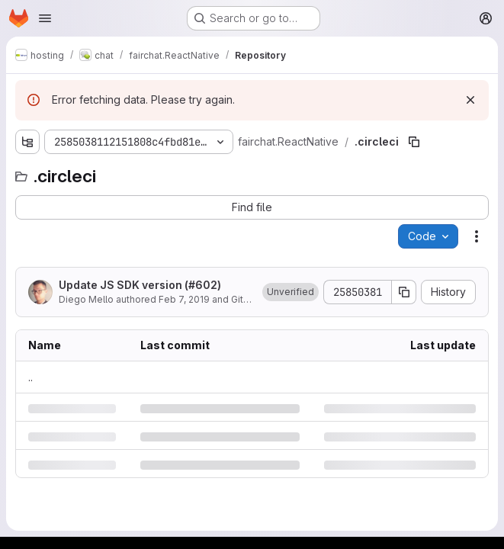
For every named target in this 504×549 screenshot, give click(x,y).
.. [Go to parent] (30, 377)
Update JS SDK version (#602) (140, 284)
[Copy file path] (414, 142)
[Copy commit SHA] (404, 292)
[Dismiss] (470, 100)
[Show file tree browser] (27, 142)
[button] (290, 292)
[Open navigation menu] (45, 18)
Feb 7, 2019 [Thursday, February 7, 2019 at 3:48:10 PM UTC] (184, 299)
